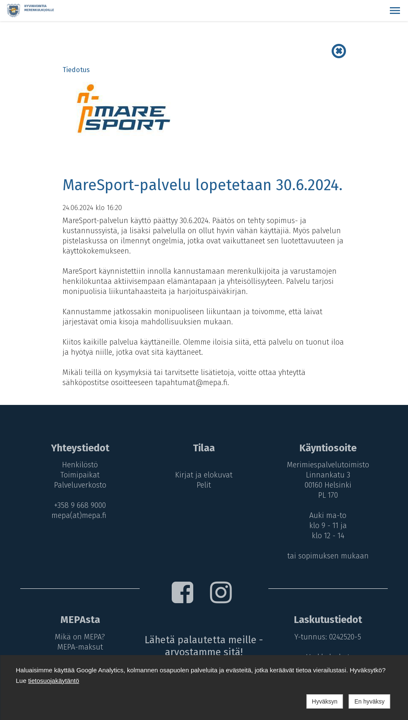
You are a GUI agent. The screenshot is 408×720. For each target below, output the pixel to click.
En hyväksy (369, 701)
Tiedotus (76, 70)
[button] (395, 10)
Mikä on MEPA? (80, 637)
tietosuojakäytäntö (53, 680)
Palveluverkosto (80, 485)
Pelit (204, 485)
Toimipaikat (80, 475)
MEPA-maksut (80, 647)
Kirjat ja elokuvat (203, 475)
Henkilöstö (80, 464)
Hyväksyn (325, 701)
